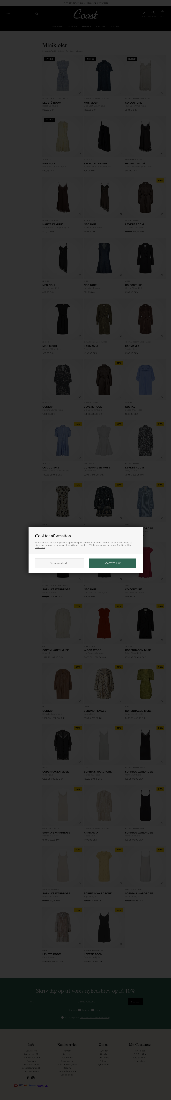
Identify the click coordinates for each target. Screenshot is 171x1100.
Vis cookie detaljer (60, 563)
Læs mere (40, 547)
